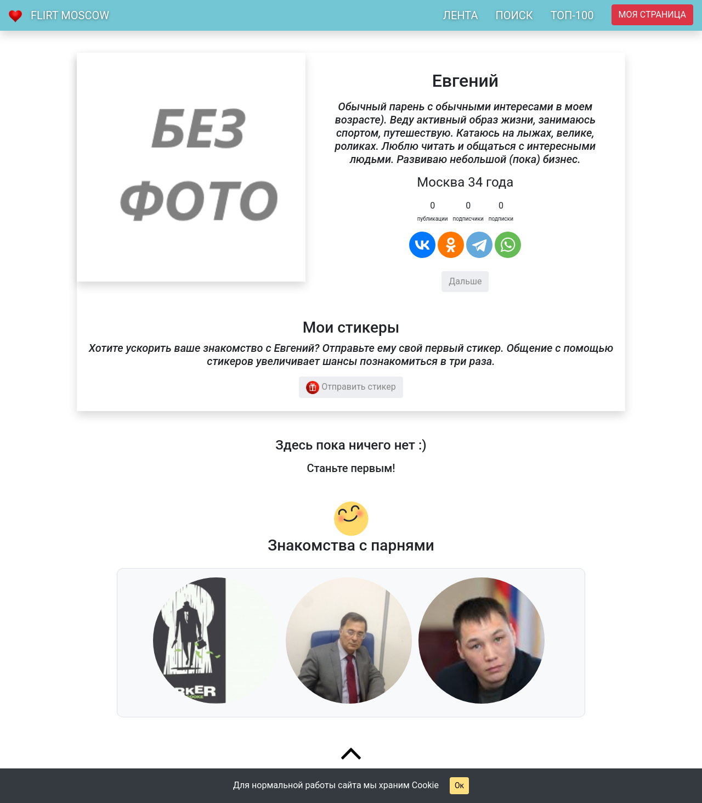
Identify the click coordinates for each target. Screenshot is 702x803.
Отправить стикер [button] (351, 387)
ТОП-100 (572, 15)
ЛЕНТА (460, 15)
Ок (459, 785)
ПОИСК (514, 15)
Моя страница (652, 14)
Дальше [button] (465, 281)
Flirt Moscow (70, 15)
